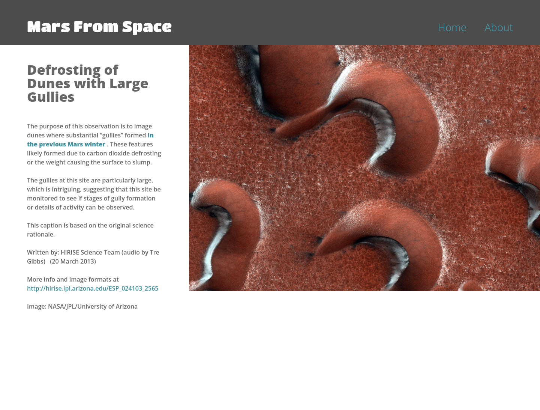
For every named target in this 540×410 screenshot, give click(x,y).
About (498, 27)
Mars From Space (99, 26)
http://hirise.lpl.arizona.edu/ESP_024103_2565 (92, 288)
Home (452, 27)
